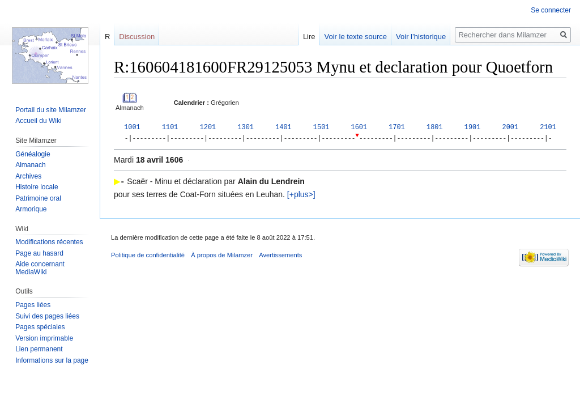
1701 (397, 127)
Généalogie (32, 154)
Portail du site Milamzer (50, 110)
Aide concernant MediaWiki (40, 268)
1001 (132, 127)
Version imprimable (44, 338)
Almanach (30, 165)
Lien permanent (38, 349)
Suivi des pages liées (47, 316)
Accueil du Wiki (38, 121)
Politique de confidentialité (148, 255)
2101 (548, 127)
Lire (309, 36)
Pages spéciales (40, 327)
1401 (283, 127)
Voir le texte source (356, 36)
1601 (359, 127)
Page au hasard (39, 253)
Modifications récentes (49, 242)
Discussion (137, 36)
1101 (170, 127)
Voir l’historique (421, 36)
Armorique (30, 209)
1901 (472, 127)
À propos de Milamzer (222, 255)
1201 (208, 127)
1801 (435, 127)
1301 (245, 127)
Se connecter (551, 10)
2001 (510, 127)
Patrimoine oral (38, 198)
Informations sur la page (51, 360)
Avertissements (280, 255)
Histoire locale (36, 187)
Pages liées (32, 305)
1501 (321, 127)
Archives (28, 176)
